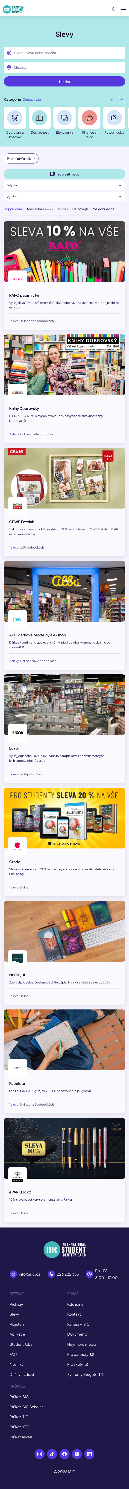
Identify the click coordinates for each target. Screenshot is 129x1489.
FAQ (13, 1354)
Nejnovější (80, 209)
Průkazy (16, 1304)
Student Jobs (21, 1344)
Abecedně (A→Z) (40, 209)
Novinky (17, 1364)
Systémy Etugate (85, 1374)
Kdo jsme (75, 1304)
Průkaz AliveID (22, 1436)
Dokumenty (77, 1334)
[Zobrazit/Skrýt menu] (123, 9)
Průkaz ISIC (19, 1396)
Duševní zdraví (22, 1374)
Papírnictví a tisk (21, 158)
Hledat (64, 81)
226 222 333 (68, 1274)
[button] (121, 100)
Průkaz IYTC (20, 1426)
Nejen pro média (81, 1344)
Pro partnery (80, 1354)
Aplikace (17, 1334)
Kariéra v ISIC (78, 1324)
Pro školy (77, 1364)
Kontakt (74, 1314)
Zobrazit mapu (64, 174)
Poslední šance (103, 209)
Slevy (14, 1314)
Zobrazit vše (32, 99)
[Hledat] (114, 9)
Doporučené (13, 209)
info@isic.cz (29, 1274)
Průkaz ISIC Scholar (26, 1406)
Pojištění (17, 1324)
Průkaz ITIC (19, 1416)
